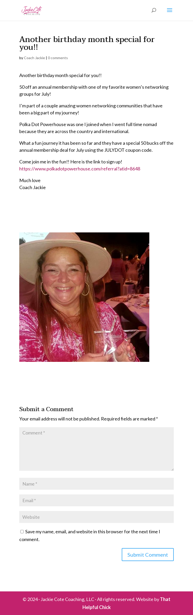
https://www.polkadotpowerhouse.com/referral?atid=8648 (79, 168)
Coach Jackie (34, 58)
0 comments (58, 58)
